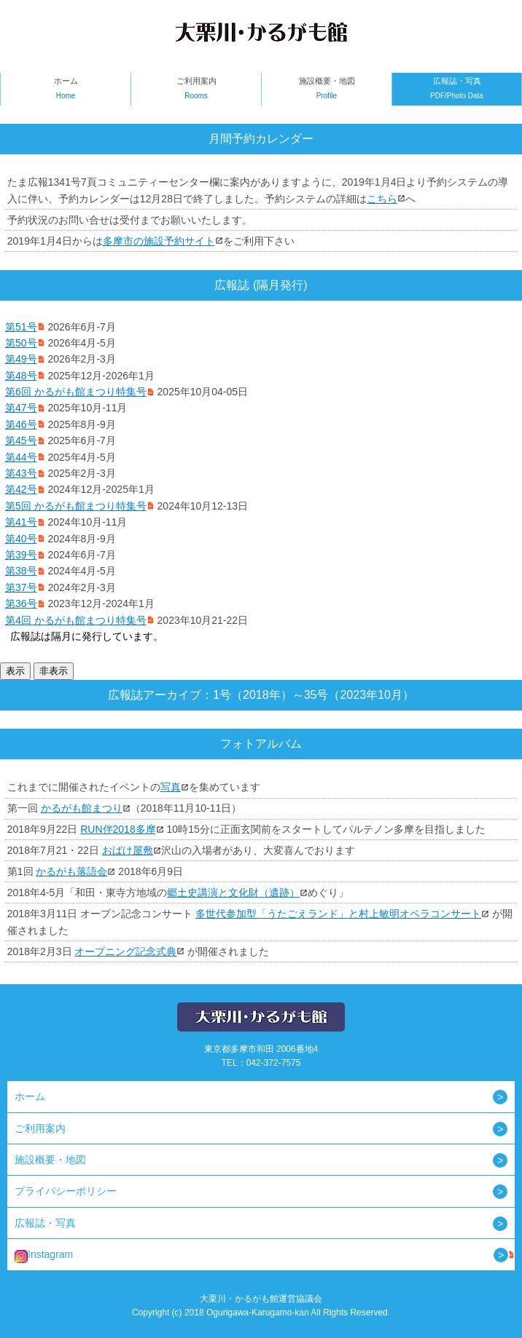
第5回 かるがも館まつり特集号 (76, 506)
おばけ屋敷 (127, 850)
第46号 (21, 424)
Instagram (44, 1255)
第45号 (21, 440)
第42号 (21, 489)
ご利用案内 (196, 89)
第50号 (21, 343)
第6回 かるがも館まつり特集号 (76, 391)
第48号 (21, 375)
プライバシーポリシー (66, 1191)
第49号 (21, 359)
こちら (382, 199)
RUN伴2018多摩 (117, 829)
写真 (170, 787)
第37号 (21, 587)
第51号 (21, 327)
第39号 (21, 555)
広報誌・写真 (456, 89)
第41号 (21, 522)
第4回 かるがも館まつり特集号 (76, 620)
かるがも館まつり (81, 808)
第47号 (21, 407)
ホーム (65, 89)
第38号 (21, 571)
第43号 (21, 473)
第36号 (21, 603)
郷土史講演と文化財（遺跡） (233, 892)
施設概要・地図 (327, 89)
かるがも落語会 (71, 871)
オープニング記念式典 (125, 951)
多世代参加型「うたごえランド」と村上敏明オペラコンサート (338, 913)
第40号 (21, 539)
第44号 (21, 457)
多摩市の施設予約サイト (159, 241)
